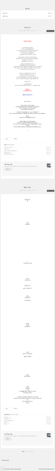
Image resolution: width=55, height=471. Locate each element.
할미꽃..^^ (6, 422)
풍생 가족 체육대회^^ (8, 420)
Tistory (45, 469)
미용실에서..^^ (7, 418)
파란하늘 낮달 (8, 164)
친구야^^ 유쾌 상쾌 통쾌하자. (10, 150)
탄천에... (6, 423)
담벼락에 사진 (7, 414)
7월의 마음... (5, 16)
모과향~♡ (6, 149)
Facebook (12, 469)
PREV (23, 451)
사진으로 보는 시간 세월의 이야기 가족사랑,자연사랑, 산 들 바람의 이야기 (20, 166)
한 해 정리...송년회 (8, 147)
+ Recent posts (5, 460)
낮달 (5, 144)
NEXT (31, 451)
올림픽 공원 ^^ (7, 152)
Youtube (15, 469)
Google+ (19, 469)
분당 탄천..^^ (6, 417)
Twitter (8, 469)
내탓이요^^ (5, 13)
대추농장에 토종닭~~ (8, 154)
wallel (53, 469)
